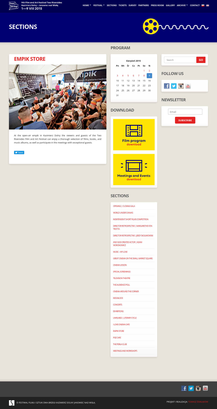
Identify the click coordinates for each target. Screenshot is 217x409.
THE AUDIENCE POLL (121, 284)
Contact (195, 5)
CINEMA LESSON (120, 265)
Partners (143, 5)
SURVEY (132, 5)
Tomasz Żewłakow (198, 401)
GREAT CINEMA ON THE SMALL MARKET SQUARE (132, 258)
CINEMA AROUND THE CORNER (126, 291)
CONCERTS (117, 304)
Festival (97, 5)
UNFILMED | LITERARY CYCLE (124, 317)
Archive (181, 5)
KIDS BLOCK (118, 298)
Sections (112, 5)
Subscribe (185, 120)
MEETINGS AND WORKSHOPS (125, 350)
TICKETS (123, 5)
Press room (157, 5)
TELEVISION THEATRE (121, 278)
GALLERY (170, 5)
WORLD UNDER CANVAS (123, 212)
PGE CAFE (117, 337)
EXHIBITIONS (118, 311)
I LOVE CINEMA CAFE (121, 324)
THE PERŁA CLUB (120, 344)
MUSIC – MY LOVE (120, 251)
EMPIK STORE (29, 58)
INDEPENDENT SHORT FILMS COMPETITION (130, 219)
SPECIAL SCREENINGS (121, 271)
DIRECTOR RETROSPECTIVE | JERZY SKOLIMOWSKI (133, 235)
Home (86, 5)
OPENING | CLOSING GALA (124, 206)
